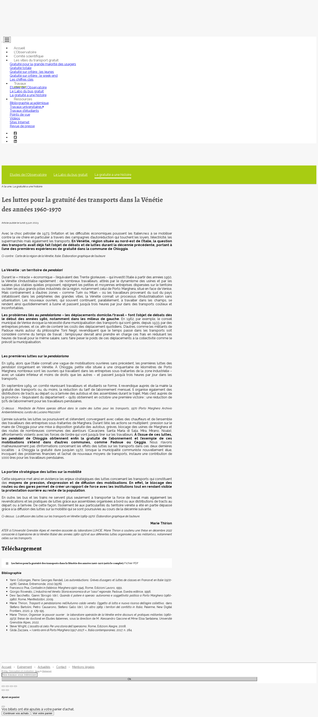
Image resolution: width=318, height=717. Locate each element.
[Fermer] (3, 706)
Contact (61, 667)
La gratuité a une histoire (113, 175)
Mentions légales (83, 667)
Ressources (23, 99)
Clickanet (47, 671)
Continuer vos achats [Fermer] (16, 713)
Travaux (20, 83)
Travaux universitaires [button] (27, 107)
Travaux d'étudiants (24, 111)
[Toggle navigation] (7, 40)
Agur (37, 671)
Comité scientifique (29, 56)
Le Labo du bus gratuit (71, 175)
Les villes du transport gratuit (36, 60)
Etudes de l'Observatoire (28, 175)
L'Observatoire (25, 52)
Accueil (19, 48)
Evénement (24, 667)
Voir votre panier (42, 713)
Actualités (44, 667)
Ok (129, 679)
